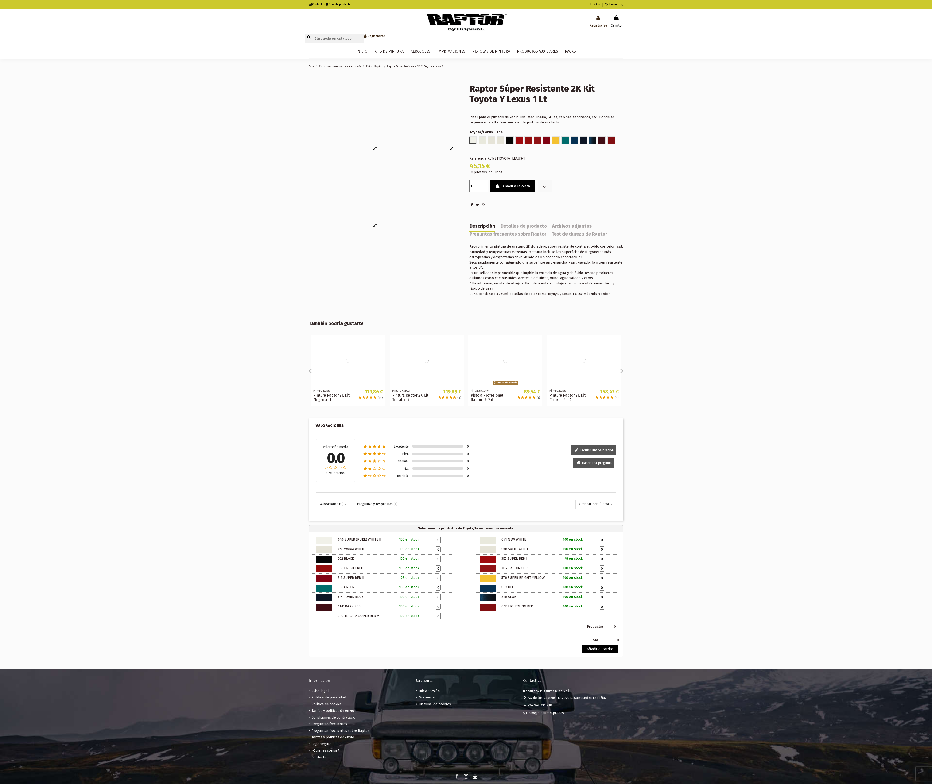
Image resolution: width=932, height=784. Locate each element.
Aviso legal (320, 691)
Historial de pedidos (435, 704)
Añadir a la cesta (513, 186)
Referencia (478, 158)
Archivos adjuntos (572, 226)
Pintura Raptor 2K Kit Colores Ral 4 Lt (567, 397)
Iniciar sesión (429, 691)
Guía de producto (338, 4)
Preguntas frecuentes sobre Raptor (507, 234)
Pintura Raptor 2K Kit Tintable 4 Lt (410, 397)
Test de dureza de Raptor (579, 234)
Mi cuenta (427, 697)
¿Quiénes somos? (325, 750)
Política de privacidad (329, 697)
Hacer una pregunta (594, 463)
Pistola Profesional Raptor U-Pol (487, 397)
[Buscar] (334, 39)
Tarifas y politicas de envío (333, 711)
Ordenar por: (588, 504)
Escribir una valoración (594, 450)
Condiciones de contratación (335, 717)
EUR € (595, 4)
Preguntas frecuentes (329, 724)
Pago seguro (322, 744)
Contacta (319, 757)
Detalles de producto (523, 226)
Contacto (316, 4)
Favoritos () (614, 4)
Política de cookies (327, 704)
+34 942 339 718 (540, 705)
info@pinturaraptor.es (546, 713)
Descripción (482, 226)
